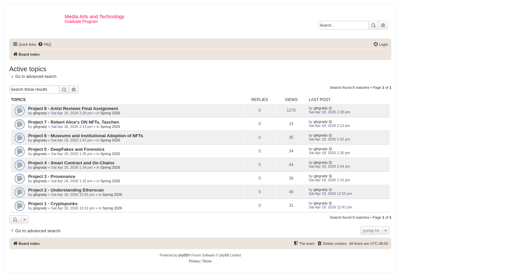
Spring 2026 (110, 113)
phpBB (183, 255)
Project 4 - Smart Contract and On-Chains (71, 162)
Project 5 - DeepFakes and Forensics (66, 149)
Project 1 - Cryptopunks (53, 203)
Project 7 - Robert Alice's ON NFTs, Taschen (73, 122)
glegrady (40, 113)
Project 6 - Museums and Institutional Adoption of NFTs (85, 135)
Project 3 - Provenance (51, 176)
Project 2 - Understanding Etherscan (66, 190)
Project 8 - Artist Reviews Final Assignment (73, 108)
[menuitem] (44, 44)
